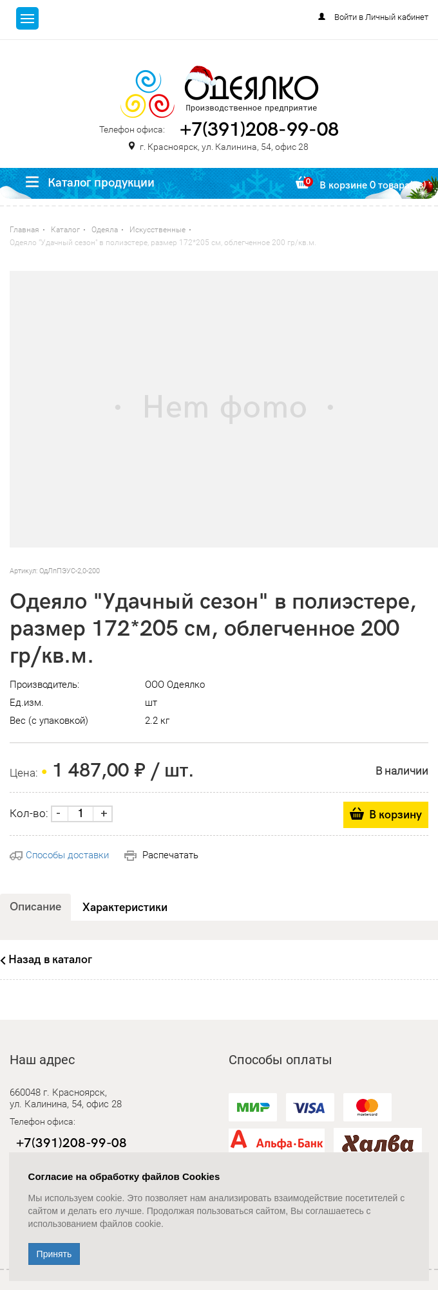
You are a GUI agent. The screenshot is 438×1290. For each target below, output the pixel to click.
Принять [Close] (54, 1254)
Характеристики (124, 907)
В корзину (395, 815)
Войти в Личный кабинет (381, 17)
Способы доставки (59, 855)
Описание (35, 907)
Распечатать (161, 855)
